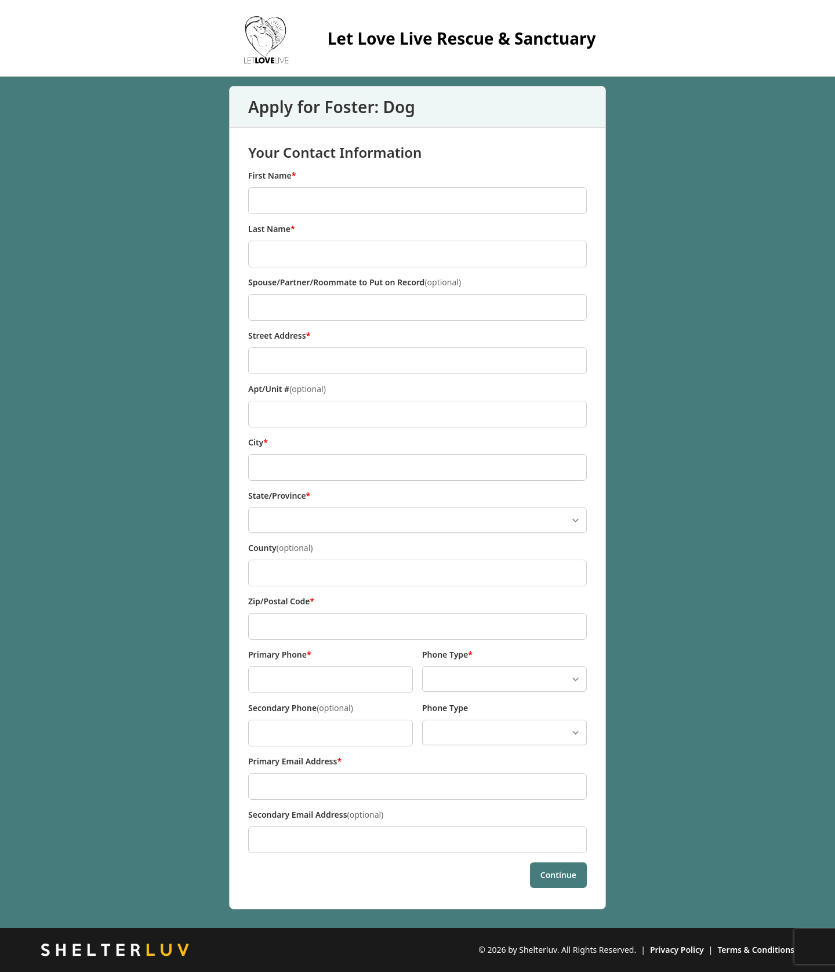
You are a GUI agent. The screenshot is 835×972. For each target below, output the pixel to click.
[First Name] (417, 200)
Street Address (279, 336)
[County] (417, 573)
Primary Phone (279, 655)
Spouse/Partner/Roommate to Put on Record (354, 282)
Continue (558, 874)
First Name (272, 176)
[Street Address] (417, 360)
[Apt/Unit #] (417, 414)
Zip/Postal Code (281, 601)
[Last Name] (417, 254)
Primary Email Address (295, 761)
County (280, 548)
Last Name (271, 229)
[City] (417, 467)
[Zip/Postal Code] (417, 626)
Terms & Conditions (755, 949)
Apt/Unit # (287, 389)
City (267, 442)
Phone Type (447, 655)
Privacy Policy (677, 949)
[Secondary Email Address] (417, 840)
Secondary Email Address (315, 815)
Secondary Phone (300, 708)
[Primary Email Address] (417, 786)
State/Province (279, 496)
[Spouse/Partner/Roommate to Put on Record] (417, 307)
